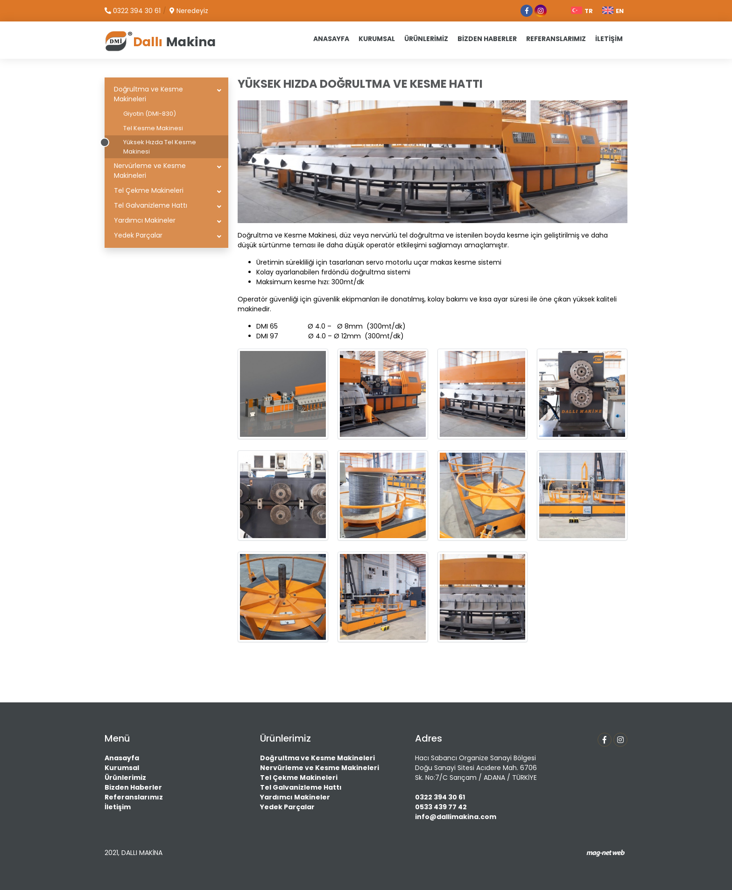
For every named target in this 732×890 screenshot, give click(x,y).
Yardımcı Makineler (145, 220)
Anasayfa (122, 758)
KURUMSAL (377, 38)
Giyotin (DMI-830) (149, 113)
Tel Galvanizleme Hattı (150, 205)
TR (582, 11)
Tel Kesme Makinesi (153, 128)
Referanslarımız (134, 797)
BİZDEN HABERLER (487, 38)
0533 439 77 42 (441, 807)
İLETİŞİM (609, 38)
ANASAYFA (331, 38)
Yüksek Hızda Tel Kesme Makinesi (159, 147)
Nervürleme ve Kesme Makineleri (150, 170)
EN (613, 11)
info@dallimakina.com (455, 816)
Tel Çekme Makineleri (148, 190)
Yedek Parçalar (138, 235)
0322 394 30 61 (440, 797)
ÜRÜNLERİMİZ (426, 38)
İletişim (118, 807)
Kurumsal (122, 767)
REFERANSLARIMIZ (556, 38)
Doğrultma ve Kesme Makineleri (148, 94)
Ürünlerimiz (125, 777)
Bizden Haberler (133, 787)
